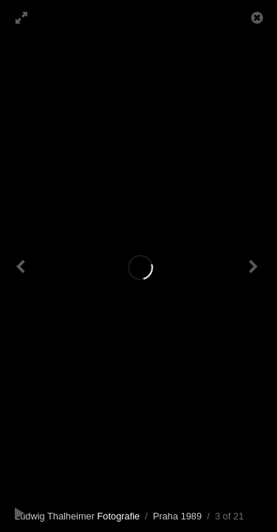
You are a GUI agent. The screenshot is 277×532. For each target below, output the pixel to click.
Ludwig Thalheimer (77, 516)
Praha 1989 (177, 516)
